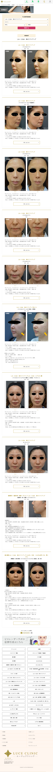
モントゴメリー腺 (43, 705)
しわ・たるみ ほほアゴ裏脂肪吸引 (41, 685)
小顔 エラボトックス (42, 689)
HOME (3, 731)
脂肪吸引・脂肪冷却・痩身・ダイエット (15, 664)
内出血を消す (18, 725)
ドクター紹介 (5, 742)
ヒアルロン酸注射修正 (42, 721)
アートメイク (18, 649)
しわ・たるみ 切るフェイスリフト (16, 677)
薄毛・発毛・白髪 (17, 717)
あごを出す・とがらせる (17, 705)
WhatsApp (26, 2)
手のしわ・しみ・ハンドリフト (41, 713)
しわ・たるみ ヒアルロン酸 (42, 677)
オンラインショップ (33, 745)
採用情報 (4, 745)
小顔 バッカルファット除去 (16, 693)
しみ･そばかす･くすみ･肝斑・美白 (16, 668)
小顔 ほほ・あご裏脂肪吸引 (42, 693)
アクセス (31, 742)
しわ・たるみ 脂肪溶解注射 (16, 685)
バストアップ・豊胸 (17, 653)
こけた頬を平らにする (17, 713)
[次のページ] (31, 633)
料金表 (3, 735)
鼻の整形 (18, 657)
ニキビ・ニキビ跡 (17, 673)
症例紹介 (4, 738)
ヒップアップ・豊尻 (17, 709)
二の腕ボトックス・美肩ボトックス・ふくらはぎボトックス (40, 709)
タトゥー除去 (43, 717)
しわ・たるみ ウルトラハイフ (41, 681)
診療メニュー (31, 731)
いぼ (19, 701)
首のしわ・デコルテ (17, 721)
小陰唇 (44, 649)
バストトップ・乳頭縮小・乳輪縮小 (41, 653)
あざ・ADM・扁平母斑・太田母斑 (41, 697)
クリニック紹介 (32, 738)
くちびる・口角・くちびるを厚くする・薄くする (40, 701)
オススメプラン (32, 735)
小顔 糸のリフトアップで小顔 (16, 697)
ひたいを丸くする (43, 664)
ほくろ (44, 725)
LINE (38, 2)
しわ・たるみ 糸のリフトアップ (41, 673)
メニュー (50, 2)
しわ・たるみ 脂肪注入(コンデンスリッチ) (15, 681)
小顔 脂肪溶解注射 (17, 689)
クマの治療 (43, 657)
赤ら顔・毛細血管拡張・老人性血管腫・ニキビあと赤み (40, 669)
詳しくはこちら (31, 91)
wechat (32, 2)
